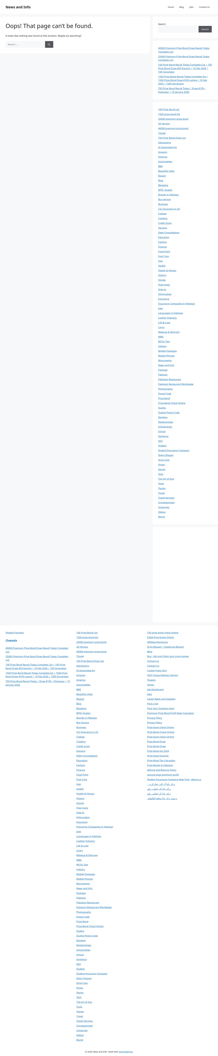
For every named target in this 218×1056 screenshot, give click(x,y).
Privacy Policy (154, 717)
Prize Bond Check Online (171, 403)
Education (163, 237)
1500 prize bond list (169, 114)
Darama (162, 227)
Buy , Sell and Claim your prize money (168, 656)
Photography (165, 388)
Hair (160, 261)
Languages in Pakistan (170, 313)
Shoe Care (163, 459)
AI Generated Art (167, 147)
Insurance (163, 298)
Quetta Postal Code (169, 412)
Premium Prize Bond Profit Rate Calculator (170, 713)
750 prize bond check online (162, 632)
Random (163, 417)
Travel (161, 493)
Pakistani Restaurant (169, 379)
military (162, 346)
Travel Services (166, 497)
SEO (160, 441)
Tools (161, 483)
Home (171, 7)
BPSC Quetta (165, 190)
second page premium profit (163, 774)
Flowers (151, 680)
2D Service (164, 123)
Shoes (161, 464)
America (162, 156)
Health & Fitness (167, 270)
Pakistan (163, 374)
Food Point (164, 251)
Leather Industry (167, 317)
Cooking (162, 218)
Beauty (162, 175)
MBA (160, 336)
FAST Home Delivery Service (162, 675)
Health (162, 265)
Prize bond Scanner (158, 755)
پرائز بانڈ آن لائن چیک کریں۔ (161, 784)
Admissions (164, 142)
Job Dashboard (155, 689)
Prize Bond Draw (156, 741)
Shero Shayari (166, 455)
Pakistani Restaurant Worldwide (176, 384)
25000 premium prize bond (173, 118)
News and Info (18, 7)
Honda (162, 280)
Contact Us (204, 7)
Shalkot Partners (15, 632)
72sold (162, 133)
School (162, 431)
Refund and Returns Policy (161, 770)
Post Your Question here (160, 708)
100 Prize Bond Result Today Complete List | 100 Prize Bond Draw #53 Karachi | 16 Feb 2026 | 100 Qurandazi (185, 68)
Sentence (163, 436)
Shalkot (162, 445)
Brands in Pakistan (168, 194)
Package (163, 370)
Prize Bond (164, 398)
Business (163, 204)
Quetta (162, 407)
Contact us (153, 661)
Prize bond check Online (160, 727)
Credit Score (165, 223)
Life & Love (164, 322)
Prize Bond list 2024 (158, 751)
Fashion (162, 242)
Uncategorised (166, 502)
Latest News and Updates (161, 699)
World (161, 516)
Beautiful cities (166, 171)
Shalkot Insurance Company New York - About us (174, 779)
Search (162, 24)
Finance (162, 246)
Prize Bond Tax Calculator (161, 760)
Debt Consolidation (168, 232)
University (163, 507)
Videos (162, 512)
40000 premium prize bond (173, 128)
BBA (160, 166)
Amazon (162, 152)
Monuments (165, 360)
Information (165, 294)
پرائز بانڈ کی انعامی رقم (159, 789)
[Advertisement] (179, 574)
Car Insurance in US (169, 208)
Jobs (191, 7)
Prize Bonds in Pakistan (160, 765)
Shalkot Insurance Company (173, 450)
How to (162, 289)
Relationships (165, 422)
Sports (161, 469)
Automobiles (165, 161)
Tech (160, 474)
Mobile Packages (167, 351)
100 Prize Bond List (168, 109)
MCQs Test (164, 341)
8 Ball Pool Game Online (160, 637)
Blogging (163, 185)
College (162, 213)
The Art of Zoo (166, 478)
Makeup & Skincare (168, 332)
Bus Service (164, 199)
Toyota (162, 488)
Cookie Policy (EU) (157, 670)
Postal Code (164, 393)
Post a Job (152, 703)
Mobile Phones (166, 355)
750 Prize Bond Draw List (172, 137)
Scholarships (165, 426)
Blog (181, 7)
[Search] (49, 44)
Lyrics (161, 327)
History (162, 275)
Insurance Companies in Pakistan (176, 303)
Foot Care (163, 256)
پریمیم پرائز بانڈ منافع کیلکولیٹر (162, 798)
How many (164, 284)
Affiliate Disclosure (157, 642)
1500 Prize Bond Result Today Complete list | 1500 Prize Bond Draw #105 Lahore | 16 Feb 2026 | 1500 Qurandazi (183, 80)
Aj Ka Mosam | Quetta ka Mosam (165, 646)
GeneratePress (126, 1051)
